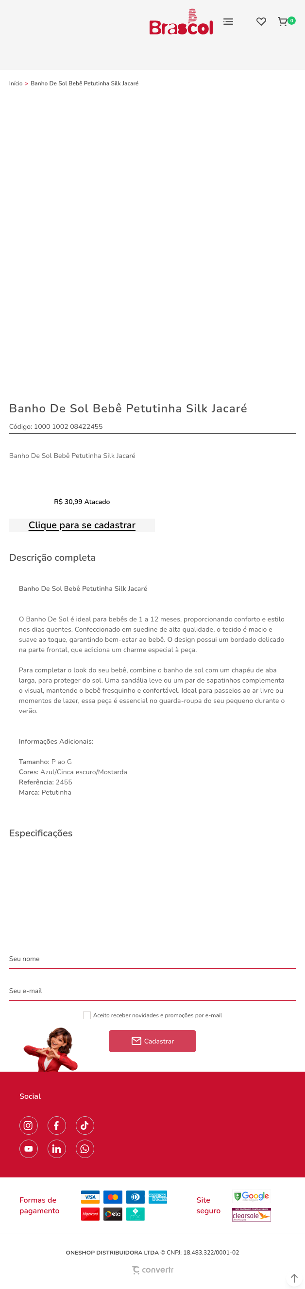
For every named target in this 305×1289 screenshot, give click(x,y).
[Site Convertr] (152, 1270)
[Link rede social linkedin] (57, 1149)
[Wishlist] (261, 21)
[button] (294, 1278)
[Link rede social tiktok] (85, 1125)
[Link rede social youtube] (28, 1149)
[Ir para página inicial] (16, 83)
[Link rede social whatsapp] (85, 1149)
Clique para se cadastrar (82, 525)
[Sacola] (284, 21)
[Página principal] (181, 21)
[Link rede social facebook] (57, 1125)
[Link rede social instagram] (28, 1125)
